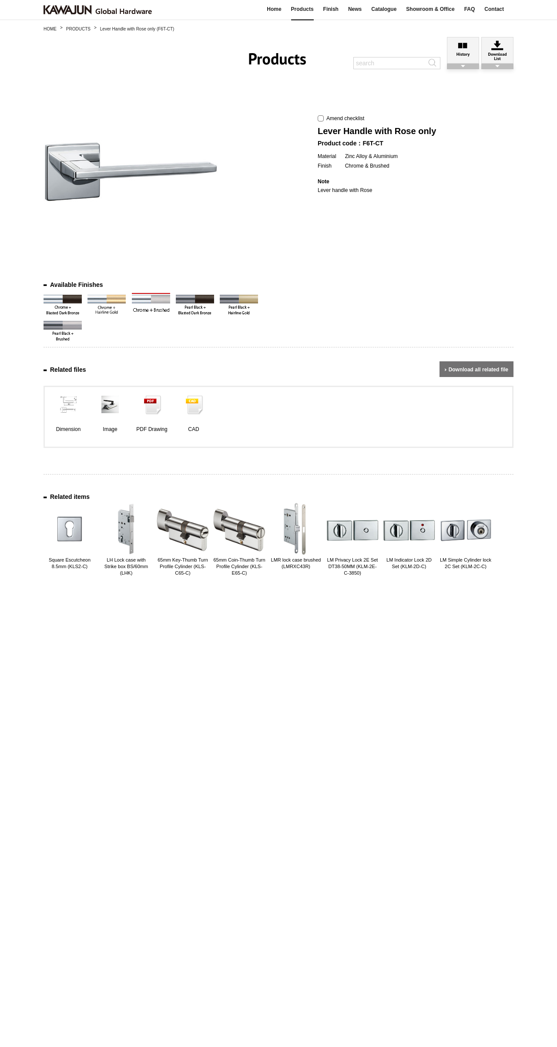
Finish (331, 9)
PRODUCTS (78, 29)
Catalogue (383, 9)
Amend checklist (341, 118)
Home (274, 9)
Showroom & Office (430, 9)
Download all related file (478, 370)
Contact (494, 9)
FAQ (469, 9)
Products (302, 9)
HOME (50, 29)
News (355, 9)
